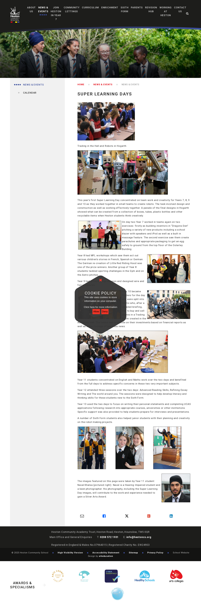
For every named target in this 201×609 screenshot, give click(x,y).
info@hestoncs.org (138, 537)
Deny (105, 311)
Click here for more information (100, 307)
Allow (96, 311)
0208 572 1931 (109, 537)
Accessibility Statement (106, 552)
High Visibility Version (70, 552)
